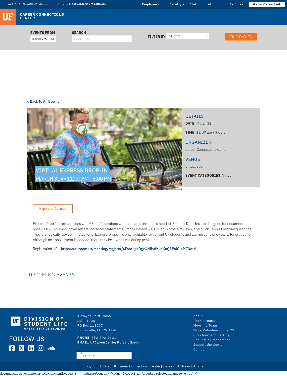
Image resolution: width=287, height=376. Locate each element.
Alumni (213, 4)
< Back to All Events (43, 101)
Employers (150, 4)
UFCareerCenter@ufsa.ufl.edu (85, 4)
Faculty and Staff (184, 4)
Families (237, 4)
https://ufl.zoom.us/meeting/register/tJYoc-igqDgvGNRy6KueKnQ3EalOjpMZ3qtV (128, 248)
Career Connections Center (42, 16)
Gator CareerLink (267, 4)
